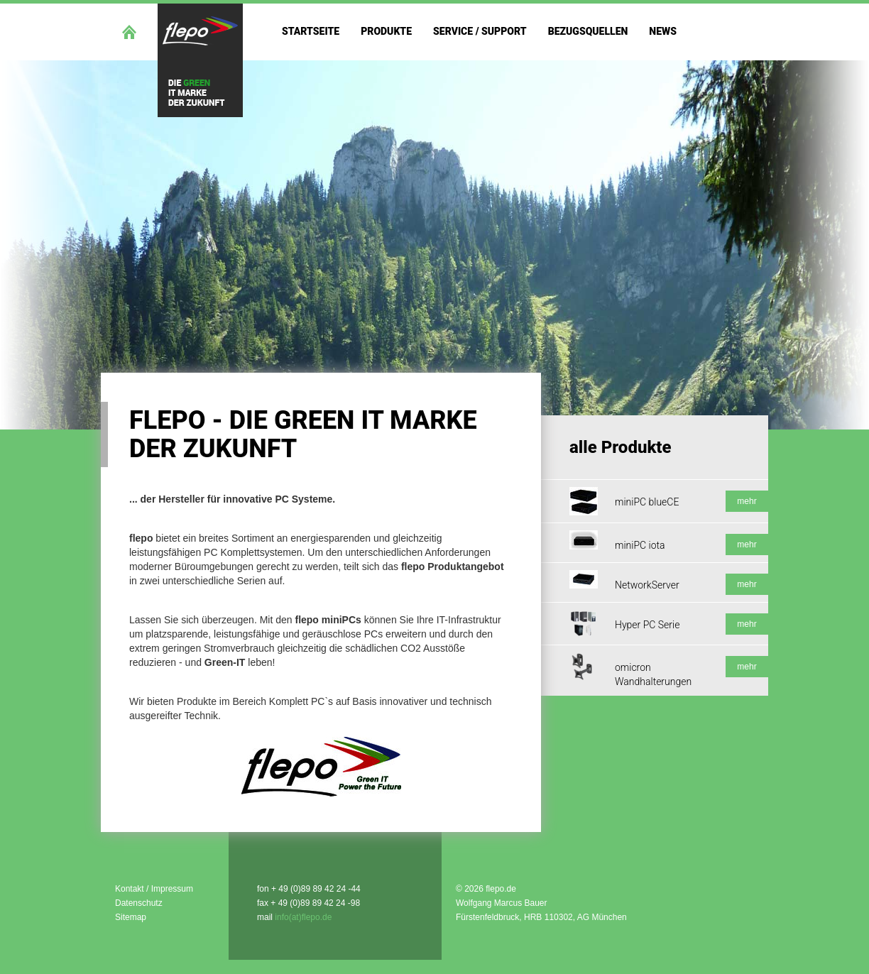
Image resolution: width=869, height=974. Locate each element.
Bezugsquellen (588, 31)
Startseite (310, 31)
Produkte (386, 31)
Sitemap (130, 917)
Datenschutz (139, 903)
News (663, 31)
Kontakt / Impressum (154, 889)
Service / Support (480, 31)
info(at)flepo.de (303, 917)
